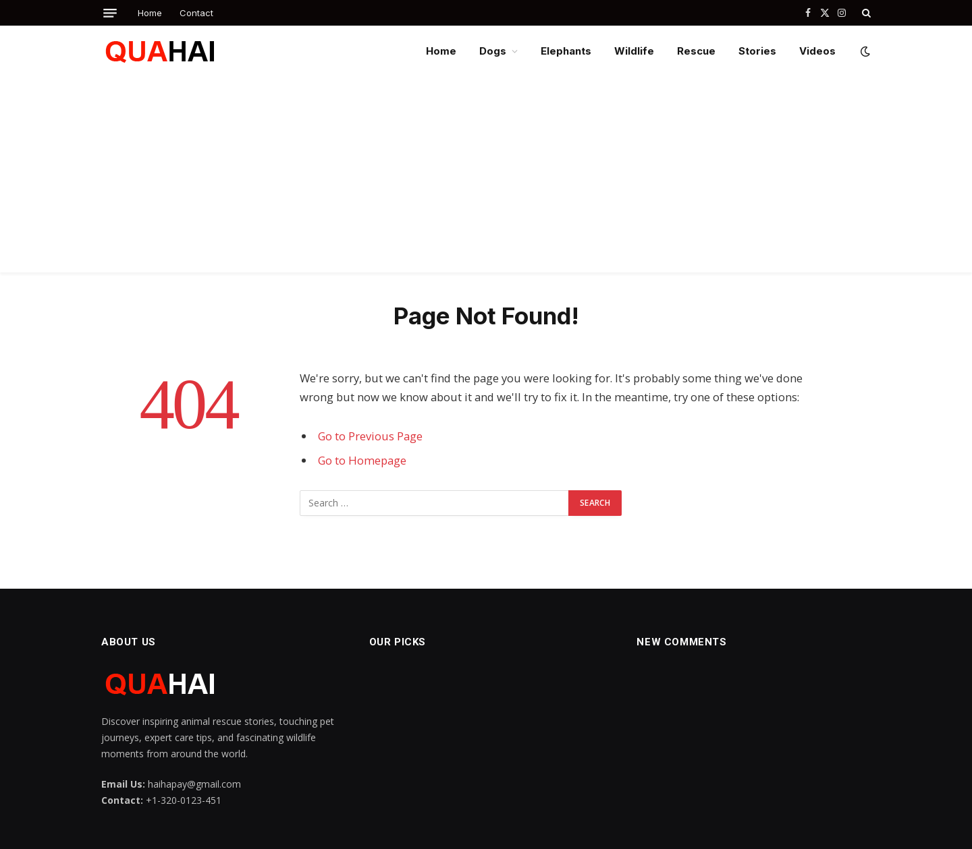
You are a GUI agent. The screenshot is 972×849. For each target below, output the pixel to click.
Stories (757, 51)
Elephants (566, 51)
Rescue (696, 51)
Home (150, 12)
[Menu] (110, 13)
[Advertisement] (486, 178)
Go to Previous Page (370, 436)
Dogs (492, 51)
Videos (817, 51)
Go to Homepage (362, 460)
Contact (196, 12)
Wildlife (634, 51)
